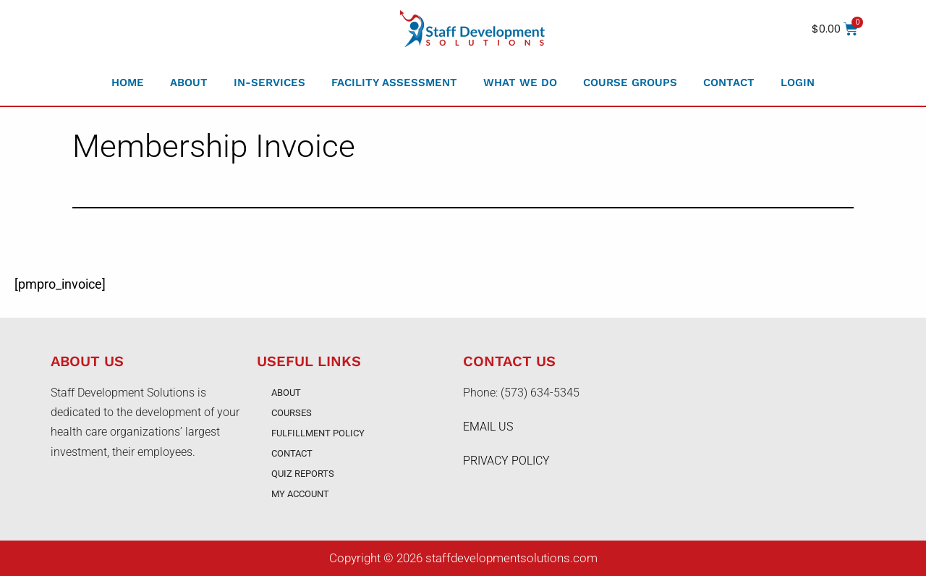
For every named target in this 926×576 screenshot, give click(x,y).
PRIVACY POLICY (506, 460)
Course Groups (630, 82)
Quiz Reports (302, 473)
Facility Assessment (394, 82)
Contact (729, 82)
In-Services (269, 82)
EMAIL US (488, 426)
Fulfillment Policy (318, 433)
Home (127, 82)
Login (798, 82)
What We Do (520, 82)
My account (300, 493)
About (189, 82)
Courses (291, 412)
